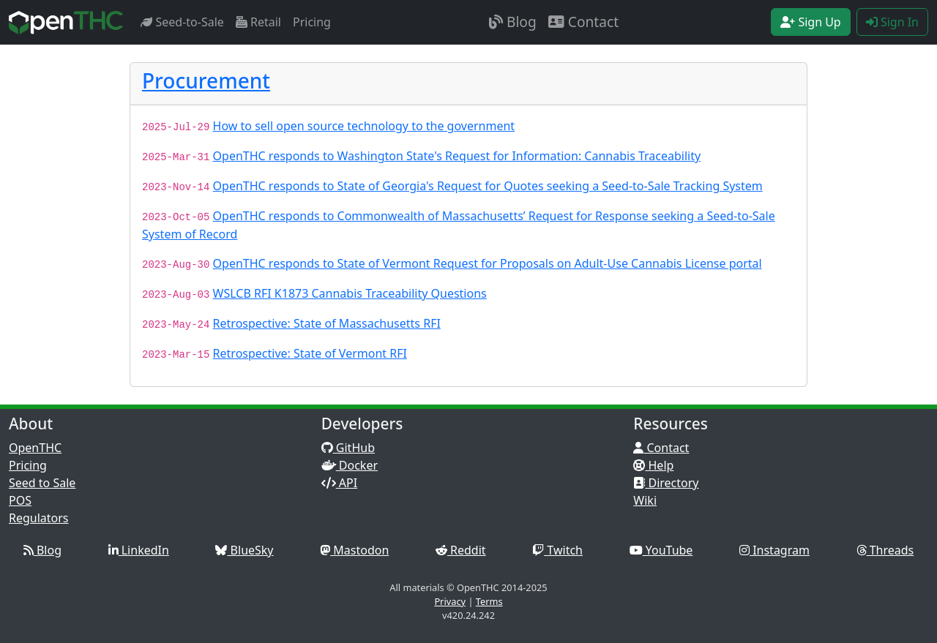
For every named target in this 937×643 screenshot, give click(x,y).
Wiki (645, 500)
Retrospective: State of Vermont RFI (310, 353)
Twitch (557, 550)
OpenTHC (35, 448)
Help (653, 465)
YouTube (661, 550)
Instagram (774, 550)
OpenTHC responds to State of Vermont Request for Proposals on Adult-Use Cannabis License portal (487, 263)
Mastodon (354, 550)
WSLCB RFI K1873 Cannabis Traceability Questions (350, 293)
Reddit (461, 550)
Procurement (206, 80)
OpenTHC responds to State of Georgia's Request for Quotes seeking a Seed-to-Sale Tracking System (488, 186)
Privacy (450, 601)
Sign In (892, 22)
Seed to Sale (42, 483)
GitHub (348, 448)
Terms (489, 601)
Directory (665, 483)
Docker (349, 465)
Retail (258, 22)
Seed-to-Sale (182, 22)
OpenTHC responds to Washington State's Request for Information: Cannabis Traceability (457, 156)
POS (20, 500)
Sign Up (810, 22)
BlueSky (244, 550)
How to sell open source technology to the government (364, 126)
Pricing (312, 22)
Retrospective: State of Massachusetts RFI (327, 323)
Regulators (39, 518)
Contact (583, 21)
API (339, 483)
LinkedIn (138, 550)
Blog (513, 21)
